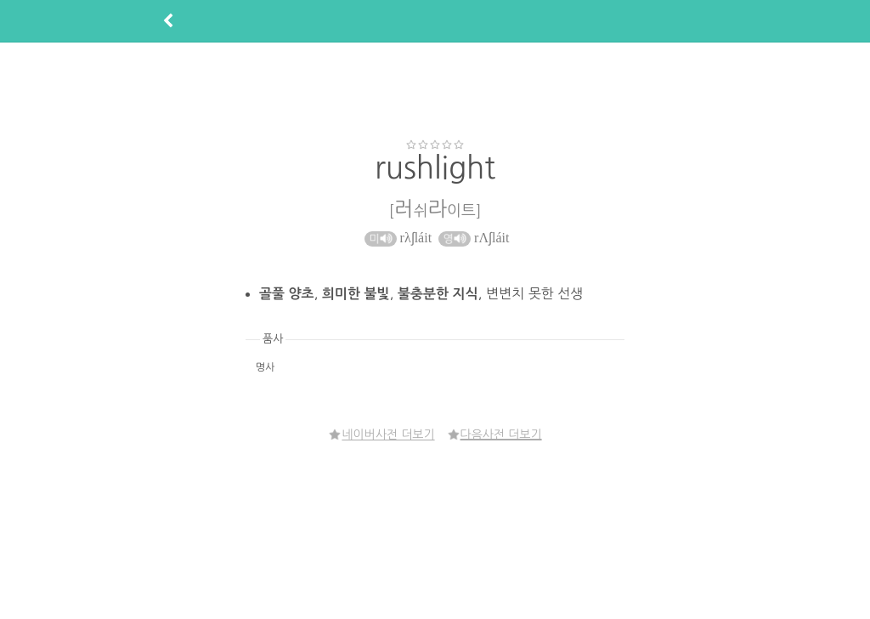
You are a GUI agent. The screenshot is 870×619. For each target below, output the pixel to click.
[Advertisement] (435, 90)
